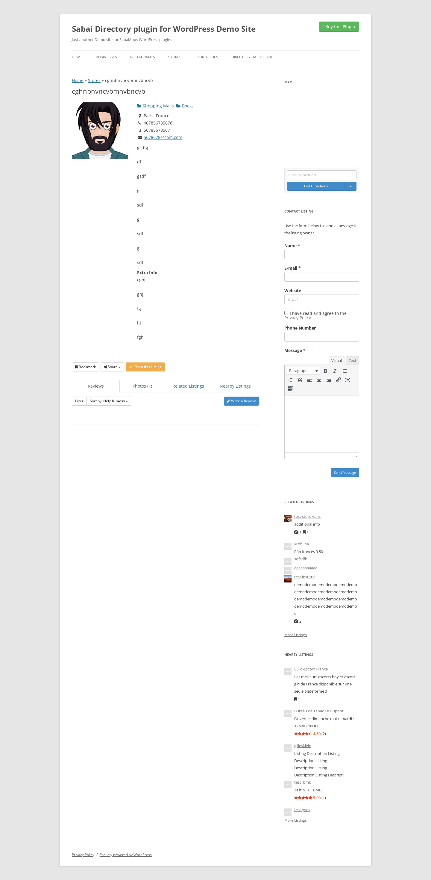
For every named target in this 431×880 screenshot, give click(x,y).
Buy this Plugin (339, 26)
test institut (304, 576)
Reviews (96, 386)
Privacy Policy (297, 318)
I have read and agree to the (315, 315)
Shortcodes (206, 57)
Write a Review (241, 400)
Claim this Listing (145, 366)
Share (112, 366)
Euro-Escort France (311, 669)
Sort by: (109, 400)
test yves (302, 809)
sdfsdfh (300, 559)
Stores (174, 57)
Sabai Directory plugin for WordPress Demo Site (164, 28)
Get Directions (316, 186)
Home (77, 57)
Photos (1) (142, 386)
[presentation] (303, 370)
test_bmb (302, 782)
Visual (336, 360)
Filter (79, 400)
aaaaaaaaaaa (305, 568)
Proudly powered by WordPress (126, 854)
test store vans (307, 516)
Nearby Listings (235, 386)
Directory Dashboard (252, 57)
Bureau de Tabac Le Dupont (319, 711)
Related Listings (188, 386)
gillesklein (302, 745)
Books (185, 106)
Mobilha (301, 544)
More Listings (295, 635)
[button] (303, 371)
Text (352, 360)
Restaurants (142, 57)
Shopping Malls (155, 106)
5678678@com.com (163, 137)
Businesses (106, 57)
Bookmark (85, 366)
